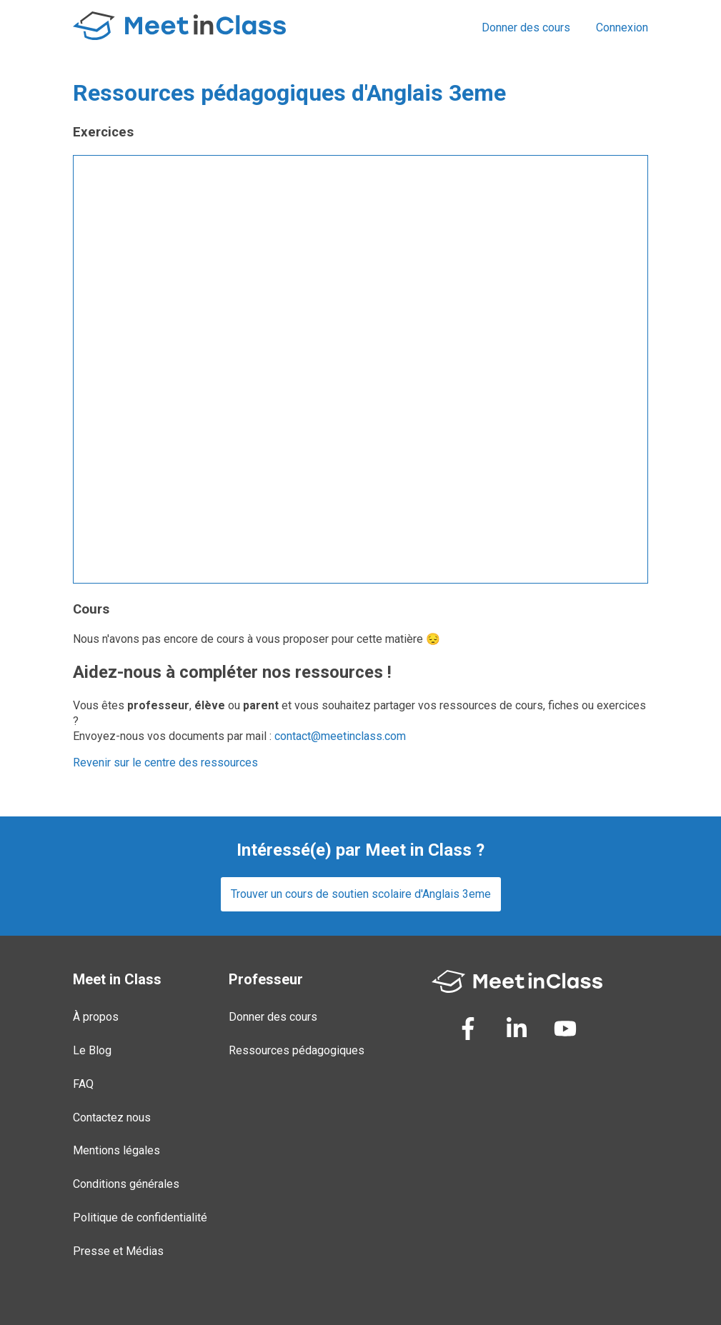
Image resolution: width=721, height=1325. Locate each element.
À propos (96, 1017)
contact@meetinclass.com (340, 736)
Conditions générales (126, 1184)
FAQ (83, 1084)
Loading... (360, 369)
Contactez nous (112, 1117)
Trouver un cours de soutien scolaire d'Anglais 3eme (361, 894)
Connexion (622, 27)
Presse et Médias (118, 1251)
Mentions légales (116, 1150)
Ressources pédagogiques (296, 1050)
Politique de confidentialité (140, 1217)
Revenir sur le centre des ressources (165, 762)
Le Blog (92, 1050)
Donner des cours (526, 27)
